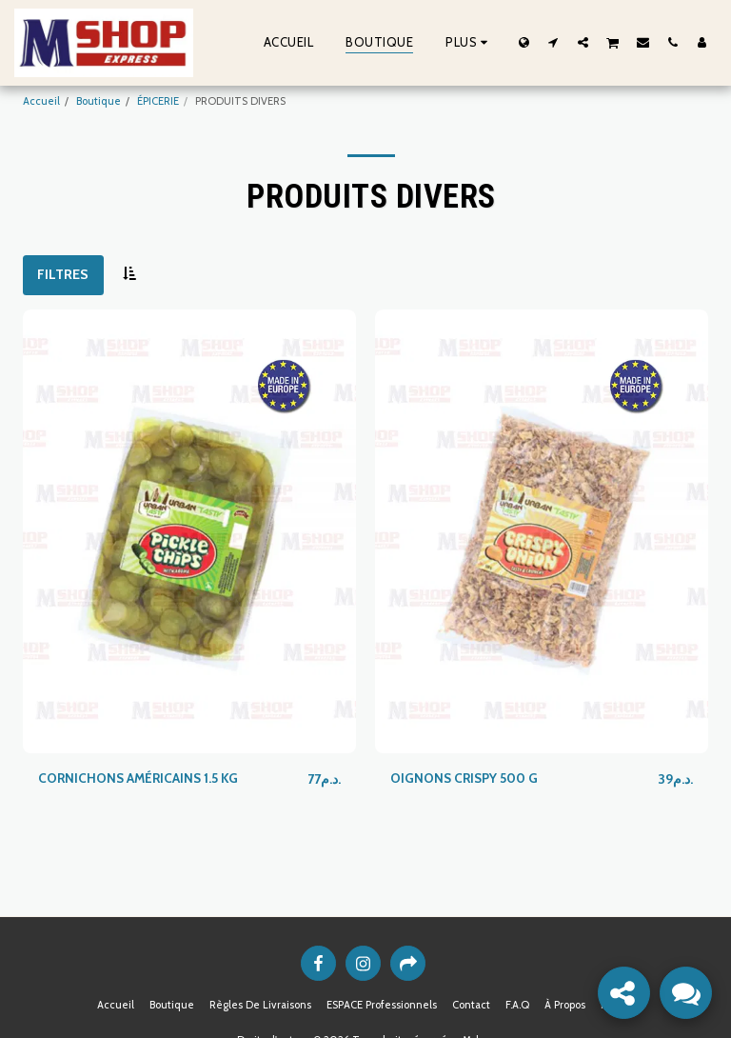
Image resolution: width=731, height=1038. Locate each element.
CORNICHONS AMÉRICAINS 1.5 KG (141, 778)
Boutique (98, 101)
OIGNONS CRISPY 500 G (466, 778)
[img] (189, 531)
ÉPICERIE (158, 101)
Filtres (63, 274)
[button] (553, 42)
